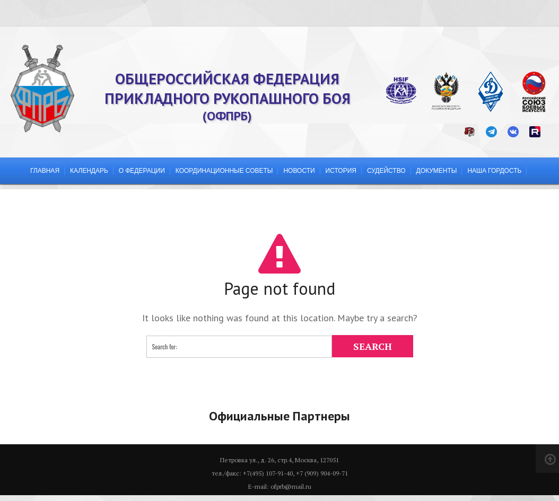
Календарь (89, 170)
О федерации (142, 170)
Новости (299, 170)
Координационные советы (224, 170)
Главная (44, 170)
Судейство (386, 170)
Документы (436, 170)
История (341, 170)
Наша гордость (494, 170)
